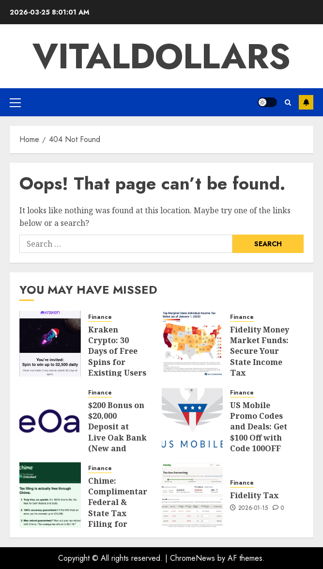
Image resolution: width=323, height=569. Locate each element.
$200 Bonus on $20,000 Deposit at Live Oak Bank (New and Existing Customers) (117, 437)
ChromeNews (192, 558)
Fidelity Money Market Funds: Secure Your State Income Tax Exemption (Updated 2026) (259, 367)
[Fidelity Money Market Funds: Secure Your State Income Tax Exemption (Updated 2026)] (192, 344)
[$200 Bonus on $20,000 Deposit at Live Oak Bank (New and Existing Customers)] (50, 419)
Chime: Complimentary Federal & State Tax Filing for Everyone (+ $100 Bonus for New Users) (120, 518)
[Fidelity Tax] (192, 495)
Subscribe (306, 102)
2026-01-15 (253, 508)
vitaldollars (161, 56)
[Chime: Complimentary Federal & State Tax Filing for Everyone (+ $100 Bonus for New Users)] (50, 495)
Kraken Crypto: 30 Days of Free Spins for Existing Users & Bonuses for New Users (117, 362)
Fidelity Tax (254, 495)
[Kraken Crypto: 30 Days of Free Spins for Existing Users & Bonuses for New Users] (50, 344)
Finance (100, 317)
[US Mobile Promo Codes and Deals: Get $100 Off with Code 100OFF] (192, 419)
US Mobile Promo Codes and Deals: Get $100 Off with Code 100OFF (258, 427)
